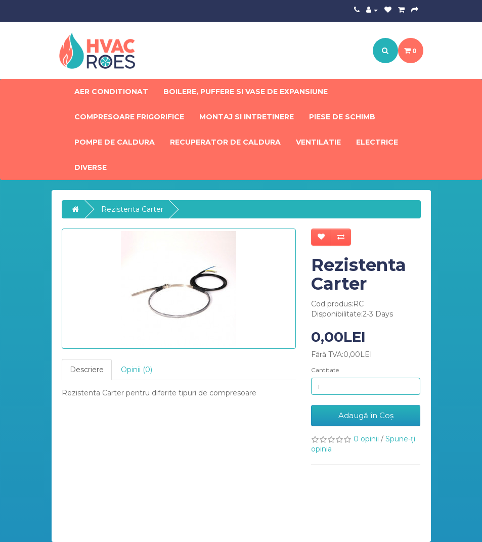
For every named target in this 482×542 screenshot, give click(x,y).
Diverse (90, 167)
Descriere (87, 369)
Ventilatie (318, 142)
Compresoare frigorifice (129, 116)
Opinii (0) (136, 369)
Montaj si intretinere (246, 116)
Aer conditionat (111, 91)
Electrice (377, 142)
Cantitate (325, 370)
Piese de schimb (342, 116)
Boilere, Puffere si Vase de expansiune (245, 91)
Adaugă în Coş (365, 415)
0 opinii (366, 438)
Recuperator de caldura (225, 142)
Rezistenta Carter (132, 209)
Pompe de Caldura (114, 142)
